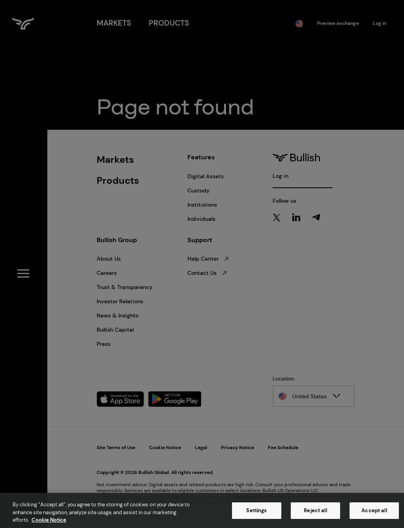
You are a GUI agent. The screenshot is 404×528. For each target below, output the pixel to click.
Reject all (315, 510)
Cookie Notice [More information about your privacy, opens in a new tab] (49, 520)
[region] (202, 510)
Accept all (374, 510)
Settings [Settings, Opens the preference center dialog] (256, 510)
